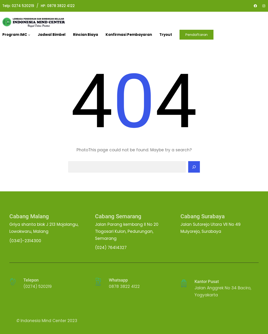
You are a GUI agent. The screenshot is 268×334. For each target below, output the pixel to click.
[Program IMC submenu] (29, 35)
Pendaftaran (196, 34)
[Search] (194, 167)
